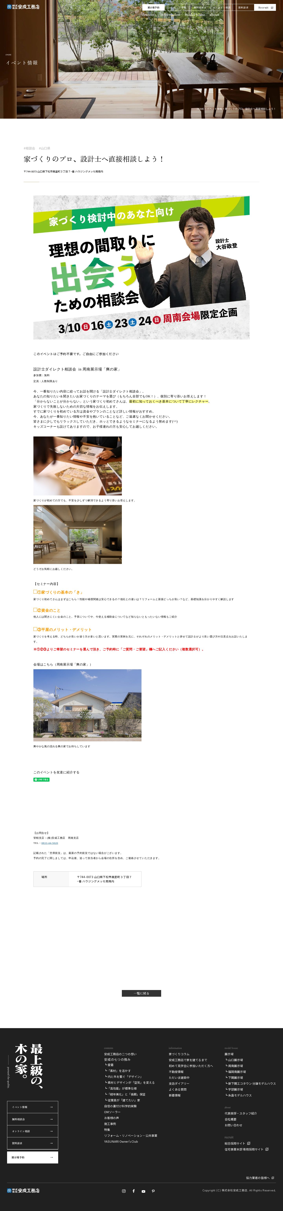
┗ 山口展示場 (234, 1060)
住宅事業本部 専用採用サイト (244, 1149)
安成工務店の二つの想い (120, 1054)
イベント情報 (178, 7)
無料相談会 (200, 7)
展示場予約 (153, 7)
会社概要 (230, 1119)
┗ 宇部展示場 (234, 1089)
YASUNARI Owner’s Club (121, 1141)
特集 (107, 1130)
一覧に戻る (141, 993)
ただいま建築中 (179, 1077)
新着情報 (175, 1095)
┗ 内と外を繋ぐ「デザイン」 (123, 1076)
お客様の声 (111, 1118)
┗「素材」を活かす (117, 1071)
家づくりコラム (179, 1054)
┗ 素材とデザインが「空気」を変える (129, 1082)
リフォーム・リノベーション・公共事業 (130, 1135)
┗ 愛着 (109, 1065)
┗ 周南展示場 (234, 1066)
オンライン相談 (222, 7)
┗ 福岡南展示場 (235, 1072)
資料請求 (243, 7)
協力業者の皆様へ (258, 1178)
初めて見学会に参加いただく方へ (191, 1066)
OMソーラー (112, 1112)
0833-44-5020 (49, 843)
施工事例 (110, 1124)
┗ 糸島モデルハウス (238, 1095)
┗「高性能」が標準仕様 (120, 1088)
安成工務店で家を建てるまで (188, 1060)
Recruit (263, 7)
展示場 (229, 1054)
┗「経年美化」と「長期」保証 (124, 1094)
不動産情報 (176, 1072)
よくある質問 (178, 1089)
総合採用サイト (235, 1143)
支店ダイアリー (179, 1083)
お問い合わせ (233, 1125)
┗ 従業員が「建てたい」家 (122, 1100)
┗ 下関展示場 (234, 1077)
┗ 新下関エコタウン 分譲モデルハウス (250, 1083)
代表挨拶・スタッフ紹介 (241, 1113)
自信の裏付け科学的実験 (120, 1106)
